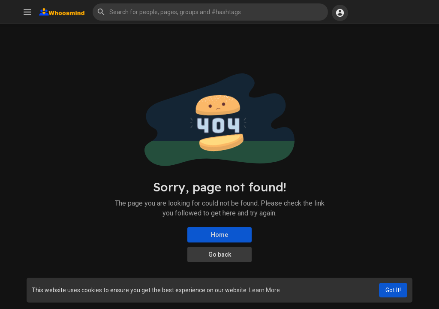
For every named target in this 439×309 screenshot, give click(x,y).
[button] (210, 12)
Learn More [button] (264, 290)
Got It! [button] (393, 290)
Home (219, 234)
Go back (219, 254)
